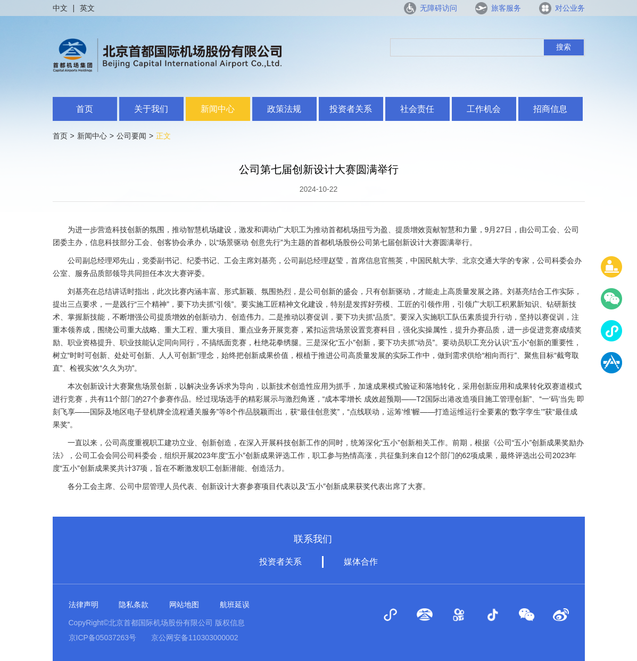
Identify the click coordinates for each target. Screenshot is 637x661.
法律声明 (83, 604)
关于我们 (151, 108)
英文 (87, 8)
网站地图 (184, 604)
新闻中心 (218, 108)
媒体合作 (361, 561)
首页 (84, 108)
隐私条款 (133, 604)
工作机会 (484, 108)
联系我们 (313, 539)
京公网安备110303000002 (194, 637)
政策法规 (284, 108)
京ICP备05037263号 (103, 637)
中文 (60, 8)
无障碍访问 (438, 8)
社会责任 (417, 108)
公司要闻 (131, 136)
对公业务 (570, 8)
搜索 (563, 47)
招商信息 (550, 108)
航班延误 (235, 604)
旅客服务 (506, 8)
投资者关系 (350, 108)
